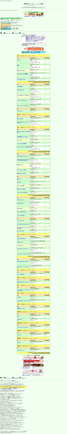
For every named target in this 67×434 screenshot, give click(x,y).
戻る (1, 33)
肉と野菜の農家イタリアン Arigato (22, 136)
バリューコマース (19, 414)
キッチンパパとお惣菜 (20, 185)
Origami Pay (15, 425)
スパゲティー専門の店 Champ (21, 211)
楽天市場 (15, 422)
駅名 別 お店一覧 (33, 52)
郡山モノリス (19, 178)
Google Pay (3, 416)
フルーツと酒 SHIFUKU (20, 274)
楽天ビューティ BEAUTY (26, 375)
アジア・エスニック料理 (39, 38)
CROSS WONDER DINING (21, 238)
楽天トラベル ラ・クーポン (5, 19)
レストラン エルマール (20, 220)
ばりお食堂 (19, 297)
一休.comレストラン (6, 399)
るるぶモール (2, 405)
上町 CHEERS (19, 319)
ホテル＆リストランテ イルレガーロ (22, 327)
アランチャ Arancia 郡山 (21, 215)
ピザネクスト (19, 182)
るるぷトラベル (9, 429)
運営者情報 (13, 380)
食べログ (1, 402)
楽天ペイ (21, 422)
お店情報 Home (22, 33)
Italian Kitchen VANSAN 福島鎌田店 (22, 73)
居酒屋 (32, 36)
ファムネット (19, 334)
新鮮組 (18, 65)
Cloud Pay (9, 416)
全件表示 (27, 36)
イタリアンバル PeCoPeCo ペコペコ (22, 100)
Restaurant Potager (20, 118)
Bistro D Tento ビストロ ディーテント (23, 248)
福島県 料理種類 (15, 33)
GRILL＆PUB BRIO (20, 203)
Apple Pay (5, 426)
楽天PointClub (13, 426)
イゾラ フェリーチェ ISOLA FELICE (22, 105)
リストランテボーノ (20, 245)
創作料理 (27, 37)
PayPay (20, 425)
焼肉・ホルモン (31, 38)
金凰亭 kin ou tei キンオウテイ (21, 173)
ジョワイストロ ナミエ (20, 350)
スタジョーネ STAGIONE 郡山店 (22, 192)
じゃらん (5, 429)
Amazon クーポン (6, 421)
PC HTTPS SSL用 (9, 0)
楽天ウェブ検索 (6, 415)
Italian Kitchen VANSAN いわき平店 (22, 261)
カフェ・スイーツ (33, 40)
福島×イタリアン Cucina (21, 70)
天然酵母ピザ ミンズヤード (21, 308)
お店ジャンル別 (33, 51)
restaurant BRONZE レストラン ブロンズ (23, 300)
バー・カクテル (40, 39)
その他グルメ (40, 40)
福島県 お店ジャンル (7, 33)
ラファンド (19, 342)
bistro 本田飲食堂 (19, 86)
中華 (26, 38)
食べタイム (1, 421)
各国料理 (27, 39)
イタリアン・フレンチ (40, 37)
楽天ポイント (15, 429)
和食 (31, 37)
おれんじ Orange (19, 208)
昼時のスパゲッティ (20, 164)
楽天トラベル (2, 429)
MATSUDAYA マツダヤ (20, 89)
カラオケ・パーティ (33, 39)
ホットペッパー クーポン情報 (26, 359)
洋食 (34, 37)
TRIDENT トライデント (20, 199)
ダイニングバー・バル (38, 36)
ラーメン (27, 40)
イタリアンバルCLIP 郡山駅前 (21, 143)
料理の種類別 (33, 35)
